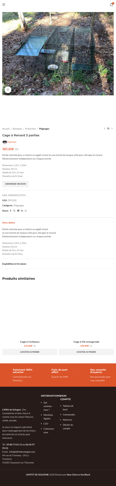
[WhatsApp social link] (25, 211)
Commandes (69, 414)
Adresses (67, 419)
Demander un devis (15, 184)
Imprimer (9, 142)
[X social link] (14, 211)
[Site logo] (58, 4)
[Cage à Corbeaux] (29, 311)
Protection (30, 128)
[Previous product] (104, 128)
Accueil (6, 128)
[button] (29, 352)
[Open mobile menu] (4, 5)
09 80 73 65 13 (14, 444)
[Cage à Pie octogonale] (86, 311)
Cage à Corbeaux (30, 341)
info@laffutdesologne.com (22, 451)
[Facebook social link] (10, 211)
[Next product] (112, 128)
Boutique (17, 128)
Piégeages (44, 128)
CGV (46, 423)
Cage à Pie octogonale (86, 341)
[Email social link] (18, 211)
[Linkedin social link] (22, 211)
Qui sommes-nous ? (48, 406)
